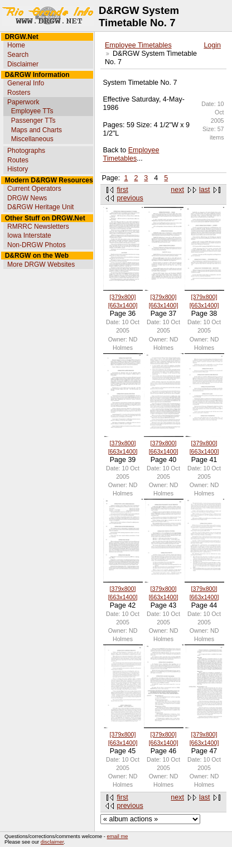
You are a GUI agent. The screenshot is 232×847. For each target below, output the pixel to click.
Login (212, 45)
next (177, 190)
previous (130, 198)
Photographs (26, 151)
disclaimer (52, 842)
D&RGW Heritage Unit (40, 207)
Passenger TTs (33, 120)
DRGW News (27, 198)
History (17, 169)
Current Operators (34, 188)
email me (117, 836)
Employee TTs (32, 111)
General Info (25, 83)
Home (16, 45)
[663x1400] (123, 305)
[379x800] (123, 296)
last (204, 190)
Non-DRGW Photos (36, 245)
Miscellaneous (32, 139)
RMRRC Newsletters (38, 226)
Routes (17, 160)
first (122, 190)
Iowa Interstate (29, 235)
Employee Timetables (138, 45)
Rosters (18, 93)
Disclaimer (22, 64)
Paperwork (23, 102)
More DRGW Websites (41, 264)
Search (17, 55)
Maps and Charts (36, 130)
